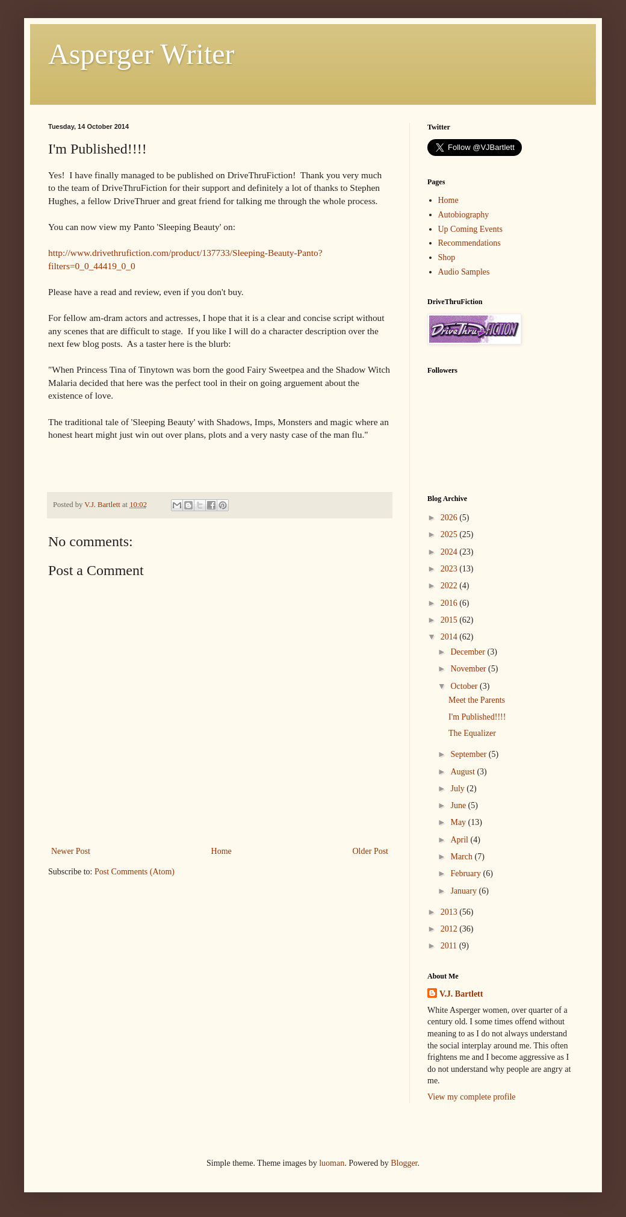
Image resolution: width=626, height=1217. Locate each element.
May (459, 822)
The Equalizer (472, 733)
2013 (450, 912)
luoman (331, 1163)
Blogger (404, 1163)
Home (221, 851)
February (466, 873)
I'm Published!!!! (477, 716)
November (469, 668)
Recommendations (469, 242)
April (460, 839)
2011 (450, 945)
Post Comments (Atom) (135, 871)
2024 (450, 551)
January (464, 890)
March (462, 856)
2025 (450, 534)
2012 (450, 928)
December (468, 651)
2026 (450, 517)
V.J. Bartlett (461, 993)
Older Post (371, 851)
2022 (450, 585)
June (459, 805)
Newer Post (70, 851)
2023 (450, 568)
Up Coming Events (470, 229)
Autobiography (463, 214)
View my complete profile (471, 1096)
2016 (450, 603)
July (458, 788)
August (463, 771)
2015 (450, 619)
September (469, 754)
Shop (447, 257)
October (465, 686)
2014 (450, 636)
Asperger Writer (141, 54)
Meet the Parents (476, 700)
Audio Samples (464, 271)
